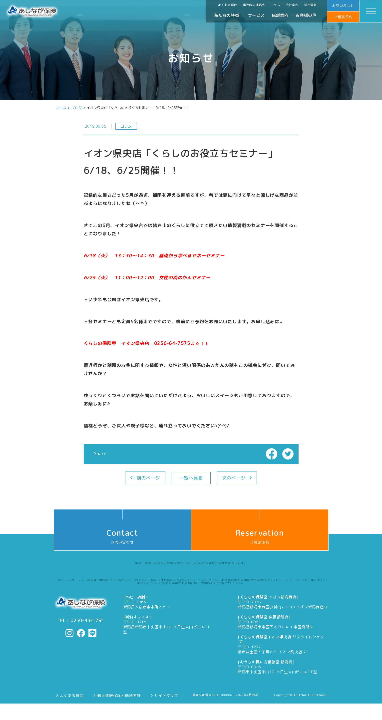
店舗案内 (280, 15)
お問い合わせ (343, 5)
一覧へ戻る (191, 478)
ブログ (76, 107)
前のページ (148, 478)
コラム (275, 5)
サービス (256, 15)
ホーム (61, 107)
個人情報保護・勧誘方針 (119, 695)
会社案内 (292, 5)
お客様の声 (306, 15)
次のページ (234, 478)
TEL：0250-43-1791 (80, 620)
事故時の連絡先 (254, 5)
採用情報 (310, 5)
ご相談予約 (343, 16)
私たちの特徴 (226, 15)
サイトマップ (166, 695)
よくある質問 (227, 5)
